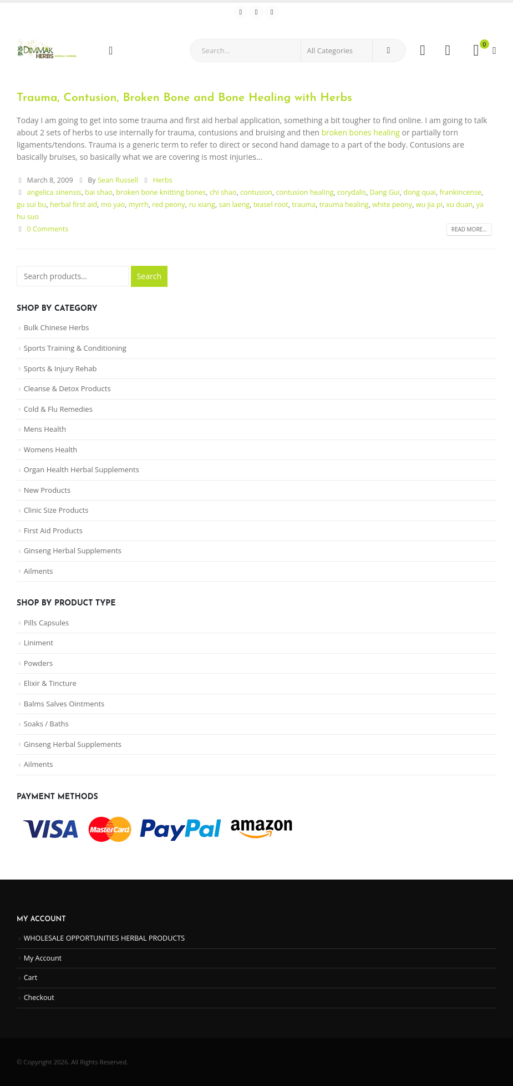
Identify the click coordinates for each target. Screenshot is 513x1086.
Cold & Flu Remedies (58, 409)
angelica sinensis (54, 192)
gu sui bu (31, 204)
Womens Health (51, 449)
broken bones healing (360, 132)
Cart (31, 977)
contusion (256, 192)
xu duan (459, 204)
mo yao (113, 204)
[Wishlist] (447, 50)
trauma (304, 204)
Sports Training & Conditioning (75, 348)
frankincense (461, 192)
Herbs (162, 180)
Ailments (38, 571)
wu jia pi (429, 204)
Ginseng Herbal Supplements (72, 550)
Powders (38, 663)
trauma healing (344, 204)
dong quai (419, 192)
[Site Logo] (47, 50)
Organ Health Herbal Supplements (81, 469)
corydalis (351, 192)
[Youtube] (256, 12)
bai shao (98, 192)
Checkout (39, 997)
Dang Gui (385, 192)
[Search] (388, 50)
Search (149, 276)
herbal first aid (73, 204)
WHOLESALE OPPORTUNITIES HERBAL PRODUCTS (104, 938)
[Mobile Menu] (114, 50)
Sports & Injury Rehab (60, 368)
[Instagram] (272, 12)
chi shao (223, 192)
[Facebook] (240, 12)
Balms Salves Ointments (64, 704)
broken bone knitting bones (161, 192)
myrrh (139, 204)
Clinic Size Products (56, 510)
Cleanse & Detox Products (67, 388)
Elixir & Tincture (50, 683)
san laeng (234, 204)
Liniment (38, 643)
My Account (43, 958)
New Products (47, 490)
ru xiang (202, 204)
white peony (392, 204)
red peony (168, 204)
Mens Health (45, 429)
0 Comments (48, 229)
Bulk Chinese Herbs (56, 327)
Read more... (469, 229)
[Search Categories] (337, 50)
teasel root (270, 204)
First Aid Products (53, 531)
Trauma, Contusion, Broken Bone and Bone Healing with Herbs (184, 98)
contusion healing (304, 192)
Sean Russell (118, 180)
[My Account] (422, 50)
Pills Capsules (46, 623)
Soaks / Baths (46, 724)
